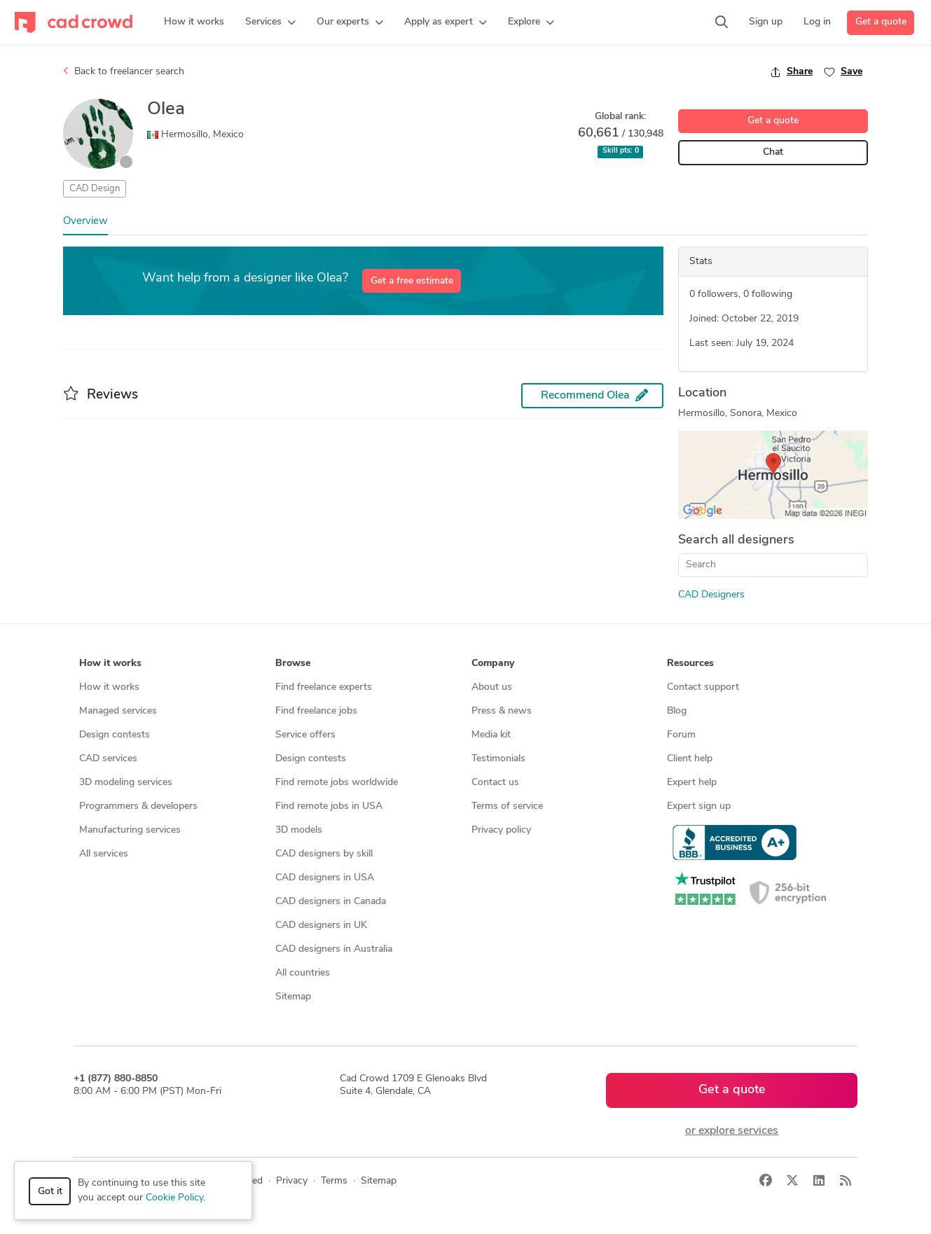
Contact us (495, 782)
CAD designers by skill (324, 854)
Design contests (114, 735)
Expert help (692, 782)
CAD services (108, 759)
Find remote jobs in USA (328, 806)
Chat (773, 152)
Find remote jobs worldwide (336, 782)
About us (491, 687)
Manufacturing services (130, 830)
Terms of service (507, 806)
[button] (270, 22)
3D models (298, 830)
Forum (681, 735)
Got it (50, 1191)
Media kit (491, 735)
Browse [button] (292, 663)
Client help (689, 759)
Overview (85, 221)
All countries (302, 973)
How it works (109, 687)
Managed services (118, 711)
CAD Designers (711, 595)
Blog (677, 711)
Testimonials (498, 759)
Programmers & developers (138, 806)
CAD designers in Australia (333, 949)
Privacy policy (501, 830)
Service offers (305, 735)
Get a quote (880, 22)
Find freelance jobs (316, 711)
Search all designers (736, 540)
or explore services (731, 1131)
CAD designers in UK (321, 925)
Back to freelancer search (123, 71)
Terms (334, 1181)
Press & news (501, 711)
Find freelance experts (323, 687)
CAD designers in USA (324, 878)
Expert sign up (699, 806)
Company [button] (492, 663)
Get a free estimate (412, 281)
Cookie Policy (174, 1198)
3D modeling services (125, 782)
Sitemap (293, 997)
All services (103, 854)
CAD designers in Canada (330, 901)
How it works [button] (110, 663)
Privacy (292, 1181)
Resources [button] (690, 663)
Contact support (703, 687)
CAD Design (94, 188)
